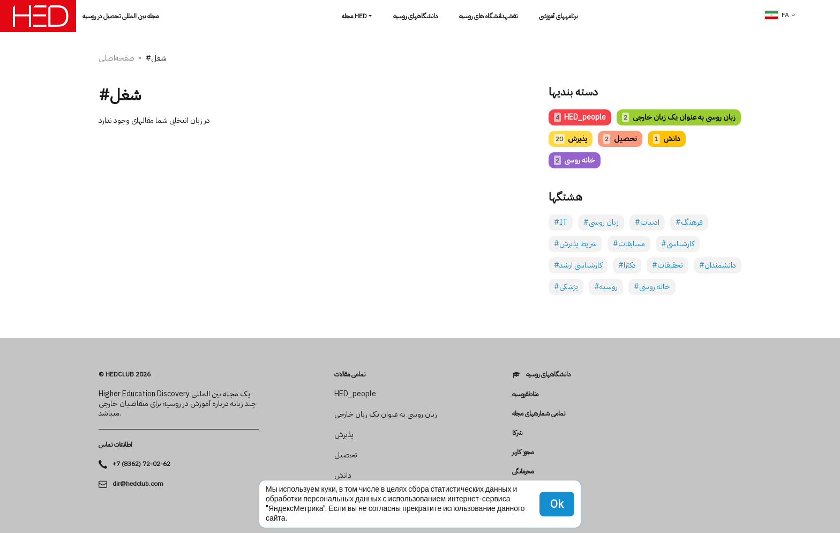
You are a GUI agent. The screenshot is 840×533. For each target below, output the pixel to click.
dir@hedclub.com (137, 483)
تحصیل (619, 138)
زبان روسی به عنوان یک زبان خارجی (678, 117)
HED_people (580, 117)
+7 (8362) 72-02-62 (141, 464)
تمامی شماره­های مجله (538, 413)
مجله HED (354, 16)
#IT (560, 222)
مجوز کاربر (523, 452)
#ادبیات (647, 222)
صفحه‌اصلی (116, 58)
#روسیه (606, 286)
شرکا (517, 432)
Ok (557, 504)
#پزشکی (566, 286)
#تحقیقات (667, 265)
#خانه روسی (652, 286)
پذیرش (570, 138)
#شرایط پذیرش (575, 243)
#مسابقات (629, 243)
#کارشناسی (677, 243)
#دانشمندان (717, 265)
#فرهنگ (689, 222)
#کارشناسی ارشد (578, 265)
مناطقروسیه (525, 394)
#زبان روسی (601, 222)
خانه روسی (574, 160)
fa (776, 15)
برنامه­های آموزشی (558, 16)
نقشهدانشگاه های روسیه (488, 16)
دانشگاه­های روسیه (415, 16)
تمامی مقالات (349, 374)
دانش (666, 138)
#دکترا (627, 265)
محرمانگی (523, 471)
